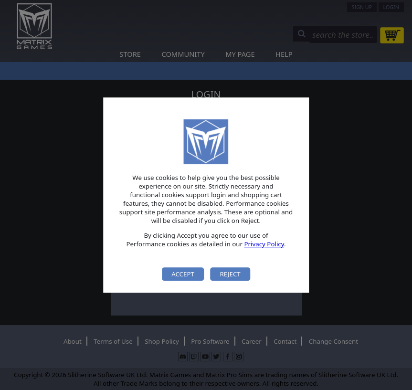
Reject (230, 274)
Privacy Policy (264, 244)
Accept (182, 274)
